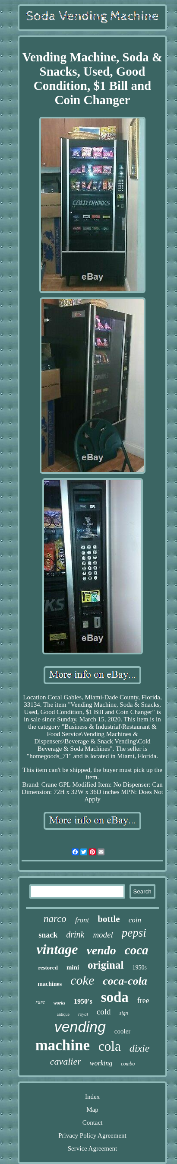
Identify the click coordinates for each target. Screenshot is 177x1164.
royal (83, 1014)
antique (63, 1014)
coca (137, 950)
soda (115, 997)
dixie (140, 1048)
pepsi (134, 932)
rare (40, 1001)
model (103, 934)
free (143, 1000)
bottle (109, 919)
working (101, 1063)
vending (80, 1026)
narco (55, 918)
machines (50, 984)
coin (135, 920)
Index (92, 1096)
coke (82, 980)
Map (92, 1109)
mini (72, 967)
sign (123, 1013)
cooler (122, 1031)
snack (47, 935)
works (59, 1002)
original (105, 965)
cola (109, 1046)
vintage (57, 949)
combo (128, 1064)
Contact (92, 1122)
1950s (139, 967)
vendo (101, 950)
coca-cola (125, 981)
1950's (83, 1001)
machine (62, 1045)
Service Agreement (92, 1148)
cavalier (65, 1061)
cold (104, 1011)
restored (48, 967)
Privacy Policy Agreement (92, 1135)
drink (75, 934)
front (82, 920)
